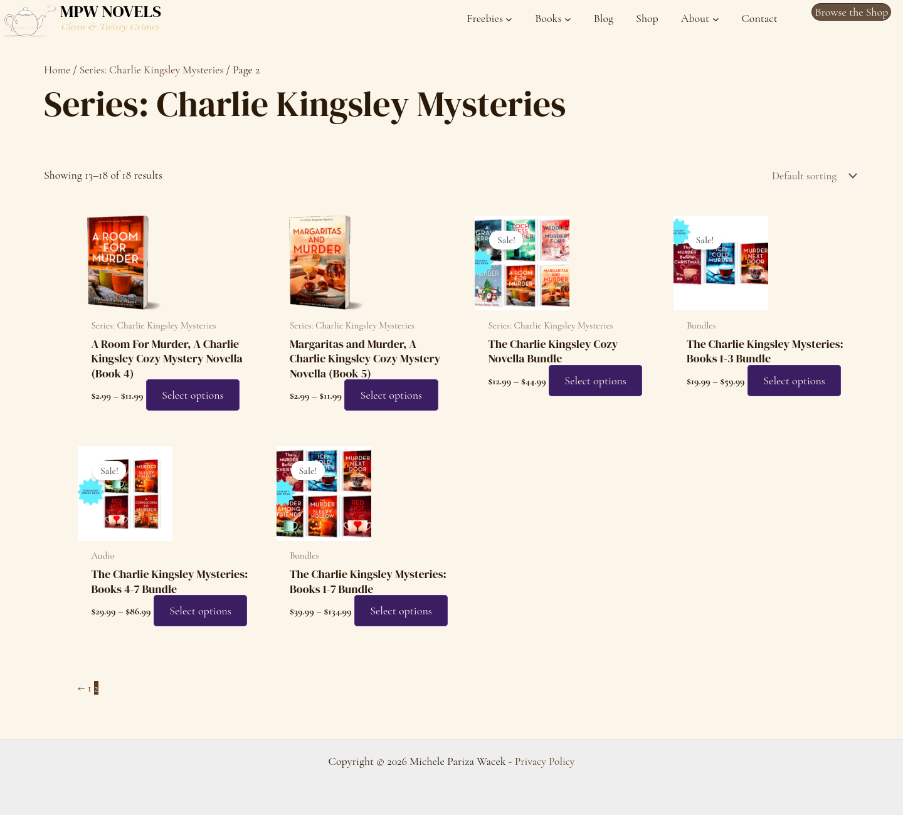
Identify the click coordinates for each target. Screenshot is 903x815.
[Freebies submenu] (489, 19)
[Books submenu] (553, 19)
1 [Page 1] (90, 712)
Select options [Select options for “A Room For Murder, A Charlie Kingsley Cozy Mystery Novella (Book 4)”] (197, 396)
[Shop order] (810, 176)
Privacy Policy (545, 761)
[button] (851, 12)
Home (57, 69)
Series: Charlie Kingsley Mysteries (154, 69)
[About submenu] (700, 19)
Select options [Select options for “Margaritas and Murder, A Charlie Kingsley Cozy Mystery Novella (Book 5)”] (395, 396)
